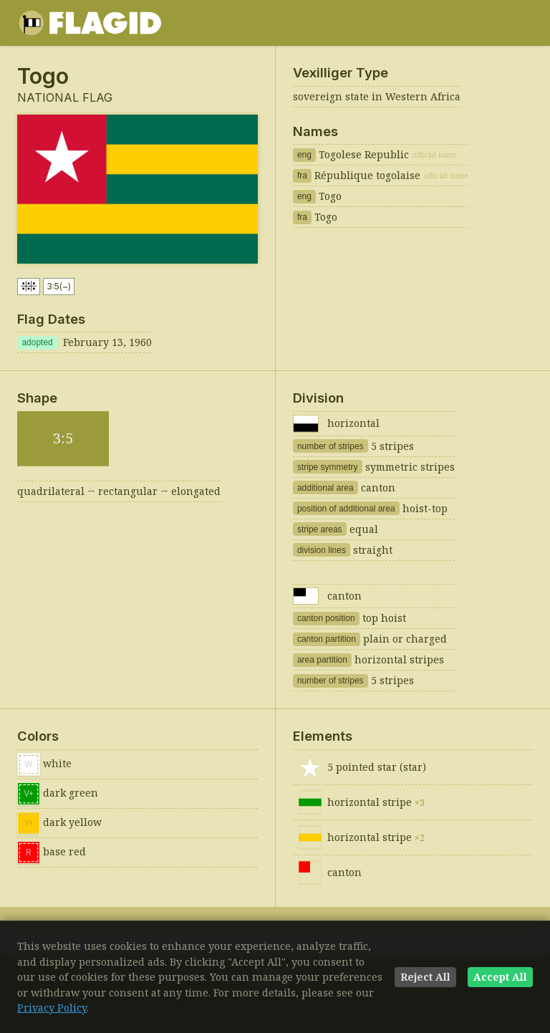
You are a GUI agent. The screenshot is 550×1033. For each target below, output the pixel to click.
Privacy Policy (52, 1007)
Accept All (500, 977)
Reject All (425, 977)
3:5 (59, 286)
